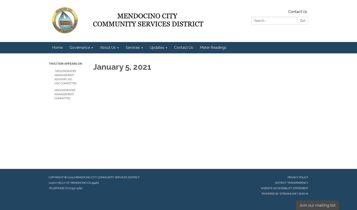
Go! (302, 20)
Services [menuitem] (133, 47)
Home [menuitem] (57, 47)
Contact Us (297, 12)
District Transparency (291, 182)
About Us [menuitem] (108, 47)
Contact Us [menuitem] (183, 47)
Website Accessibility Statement (284, 188)
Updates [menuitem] (157, 47)
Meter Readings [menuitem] (213, 47)
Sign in (303, 193)
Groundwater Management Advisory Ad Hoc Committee (65, 77)
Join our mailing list (317, 205)
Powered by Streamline (279, 193)
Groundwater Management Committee (64, 94)
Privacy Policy (298, 177)
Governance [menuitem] (79, 47)
